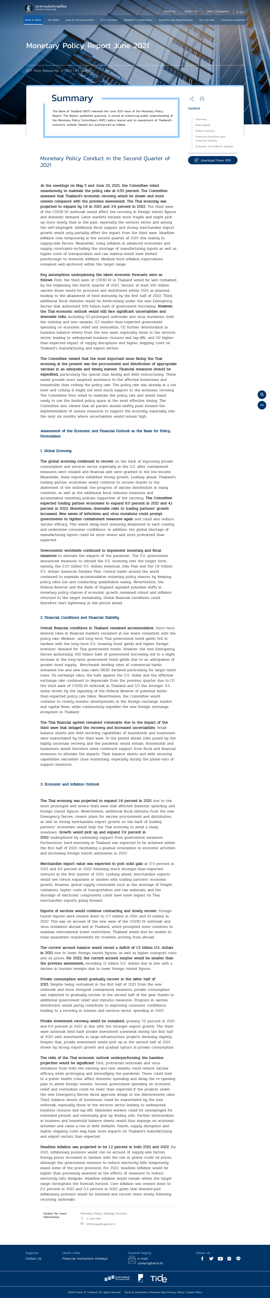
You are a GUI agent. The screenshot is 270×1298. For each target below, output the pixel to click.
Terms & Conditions (135, 1292)
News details (203, 125)
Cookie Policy (194, 1292)
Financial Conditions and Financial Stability (210, 139)
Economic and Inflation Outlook (214, 146)
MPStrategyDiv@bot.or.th (101, 1224)
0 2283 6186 (94, 1219)
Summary (201, 119)
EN (242, 12)
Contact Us (33, 1258)
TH (237, 12)
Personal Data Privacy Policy (167, 1292)
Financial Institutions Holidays (85, 1258)
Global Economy (205, 131)
